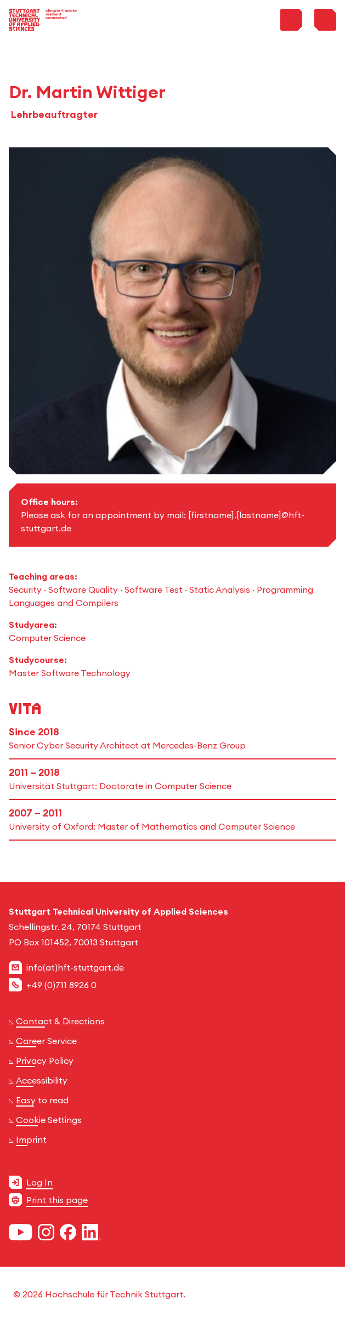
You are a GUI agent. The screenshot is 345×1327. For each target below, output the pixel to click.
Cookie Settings (49, 1119)
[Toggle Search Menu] (291, 20)
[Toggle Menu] (325, 20)
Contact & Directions (60, 1021)
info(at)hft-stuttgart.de (75, 967)
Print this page (57, 1199)
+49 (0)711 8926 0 (61, 984)
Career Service (46, 1040)
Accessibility (41, 1080)
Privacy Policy (44, 1060)
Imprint (31, 1139)
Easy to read (42, 1100)
